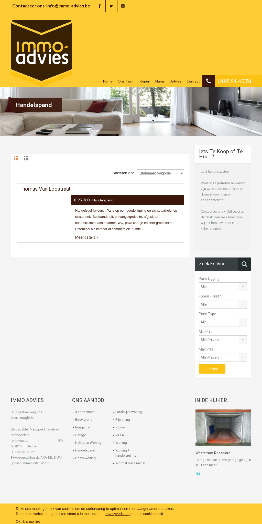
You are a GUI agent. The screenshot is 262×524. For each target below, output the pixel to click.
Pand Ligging (209, 278)
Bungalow (82, 427)
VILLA (119, 435)
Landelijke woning (128, 412)
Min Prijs (205, 332)
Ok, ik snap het (28, 521)
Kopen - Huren (210, 296)
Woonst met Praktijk (130, 463)
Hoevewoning (85, 458)
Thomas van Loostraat (45, 189)
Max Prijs (206, 349)
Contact (193, 81)
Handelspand (85, 450)
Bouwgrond (84, 420)
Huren (160, 81)
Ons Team (126, 81)
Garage (80, 435)
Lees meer (208, 465)
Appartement (85, 412)
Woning (121, 443)
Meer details (87, 237)
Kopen (144, 81)
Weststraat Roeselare (213, 453)
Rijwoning (122, 420)
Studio (120, 427)
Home (108, 81)
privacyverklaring (118, 514)
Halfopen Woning (88, 443)
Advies (175, 81)
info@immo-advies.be (68, 5)
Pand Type (207, 314)
